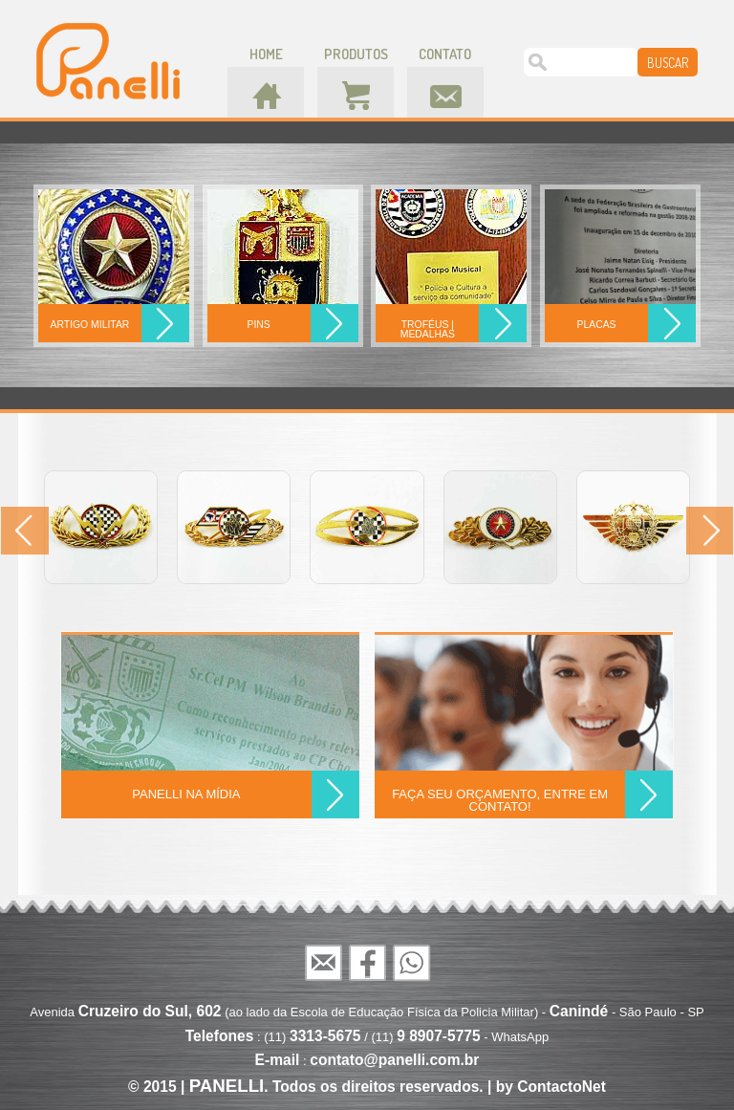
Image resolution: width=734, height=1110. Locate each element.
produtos (356, 54)
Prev (25, 531)
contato (445, 54)
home (266, 54)
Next (709, 531)
